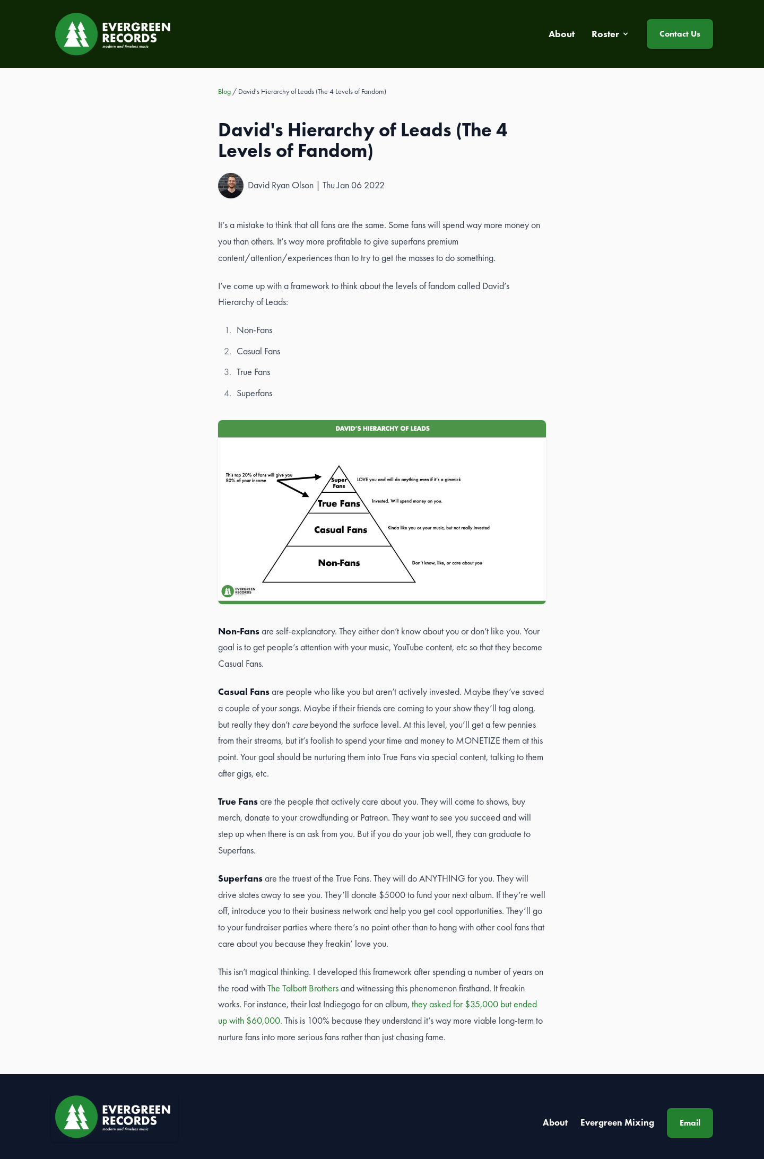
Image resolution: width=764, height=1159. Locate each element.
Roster (611, 34)
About (555, 1122)
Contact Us (679, 33)
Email (690, 1122)
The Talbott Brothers (302, 988)
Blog (224, 91)
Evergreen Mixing (617, 1122)
